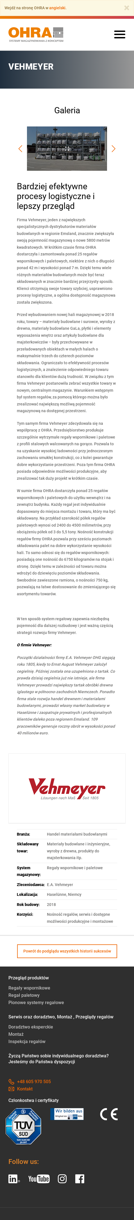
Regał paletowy (24, 995)
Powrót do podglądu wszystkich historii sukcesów (67, 951)
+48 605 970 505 (29, 1082)
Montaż (16, 1034)
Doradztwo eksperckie (30, 1027)
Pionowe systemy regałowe (36, 1002)
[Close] (127, 8)
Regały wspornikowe (29, 988)
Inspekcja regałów (27, 1041)
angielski (57, 8)
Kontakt (20, 1089)
